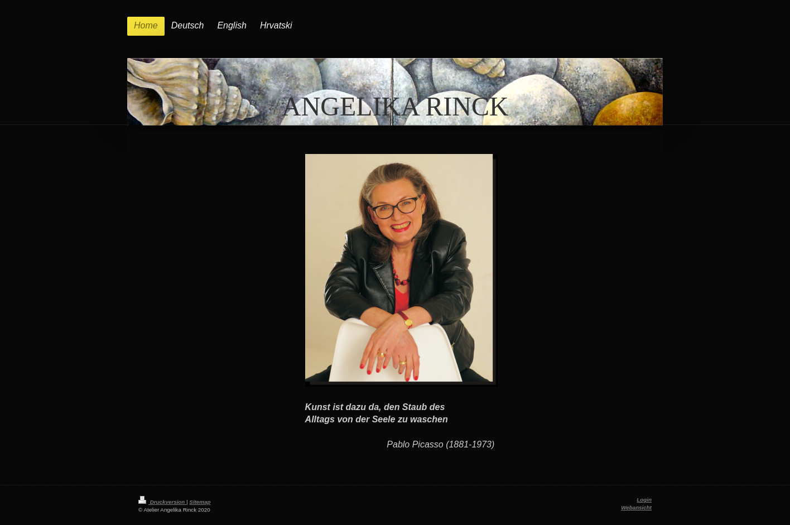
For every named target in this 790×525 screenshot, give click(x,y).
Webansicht (636, 507)
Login (644, 500)
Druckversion (162, 502)
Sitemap (199, 502)
